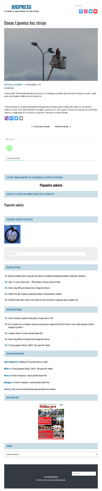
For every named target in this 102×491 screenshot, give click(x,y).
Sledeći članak (63, 126)
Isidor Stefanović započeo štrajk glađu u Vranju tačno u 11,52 (30, 318)
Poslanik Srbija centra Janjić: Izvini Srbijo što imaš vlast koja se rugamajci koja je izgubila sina (43, 299)
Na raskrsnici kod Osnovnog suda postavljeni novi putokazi (34, 389)
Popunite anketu (14, 205)
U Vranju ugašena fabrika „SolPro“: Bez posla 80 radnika (29, 345)
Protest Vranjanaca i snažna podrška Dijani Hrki (29, 375)
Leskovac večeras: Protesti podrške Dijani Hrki (25, 333)
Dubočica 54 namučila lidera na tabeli (34, 361)
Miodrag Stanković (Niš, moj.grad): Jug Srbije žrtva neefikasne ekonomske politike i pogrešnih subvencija (47, 276)
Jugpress (18, 85)
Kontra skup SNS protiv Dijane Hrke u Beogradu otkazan (28, 288)
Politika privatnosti (51, 477)
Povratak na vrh (60, 480)
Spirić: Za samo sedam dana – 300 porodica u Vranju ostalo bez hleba (34, 282)
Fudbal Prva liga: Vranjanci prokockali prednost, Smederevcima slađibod (34, 294)
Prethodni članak (40, 126)
